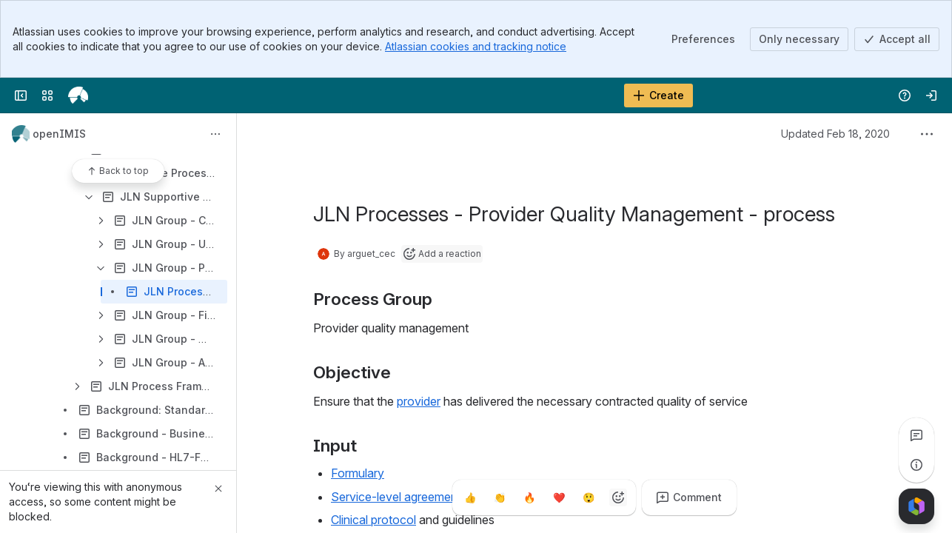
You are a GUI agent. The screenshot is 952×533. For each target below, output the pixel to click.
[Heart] (559, 497)
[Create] (658, 95)
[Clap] (500, 497)
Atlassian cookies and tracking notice (475, 46)
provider (418, 401)
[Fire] (529, 497)
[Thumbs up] (470, 497)
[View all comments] (916, 435)
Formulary (357, 473)
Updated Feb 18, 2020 (835, 133)
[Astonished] (588, 497)
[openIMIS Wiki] (78, 95)
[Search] (438, 95)
